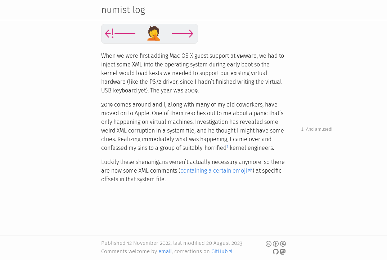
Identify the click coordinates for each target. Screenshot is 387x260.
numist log (123, 10)
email (165, 251)
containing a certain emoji (213, 170)
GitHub (219, 251)
